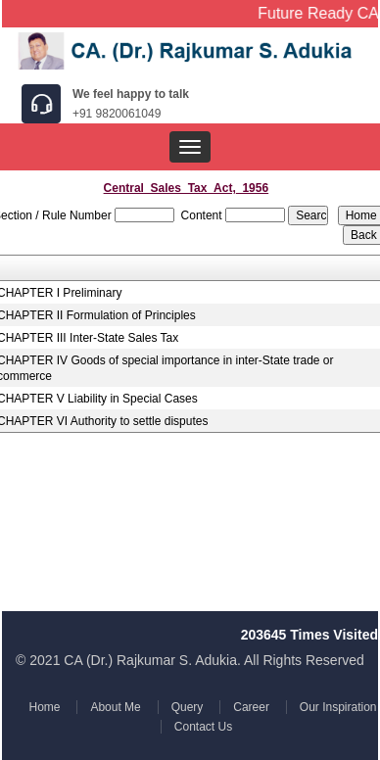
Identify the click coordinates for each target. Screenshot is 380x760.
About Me (116, 707)
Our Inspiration (335, 707)
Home (46, 707)
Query (186, 707)
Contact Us (202, 727)
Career (250, 707)
